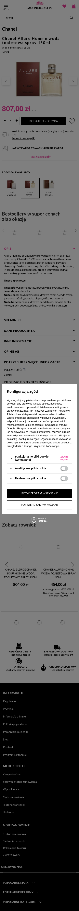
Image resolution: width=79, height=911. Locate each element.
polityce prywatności (53, 418)
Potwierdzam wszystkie (39, 493)
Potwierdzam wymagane (39, 504)
